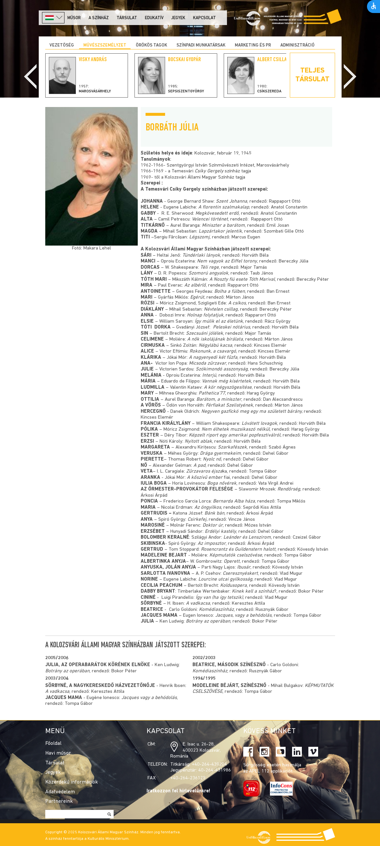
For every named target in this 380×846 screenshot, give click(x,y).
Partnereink (59, 801)
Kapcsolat (204, 18)
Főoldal (53, 743)
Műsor (74, 18)
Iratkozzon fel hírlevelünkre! (178, 791)
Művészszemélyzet (104, 45)
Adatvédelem (60, 792)
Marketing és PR (253, 45)
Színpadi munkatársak (200, 45)
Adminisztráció (297, 45)
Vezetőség (61, 45)
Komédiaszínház (209, 671)
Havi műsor (58, 753)
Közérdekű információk (71, 782)
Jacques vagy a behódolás (149, 697)
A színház (99, 18)
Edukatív (154, 18)
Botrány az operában (67, 671)
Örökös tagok (151, 45)
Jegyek (178, 18)
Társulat (127, 18)
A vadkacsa (57, 691)
